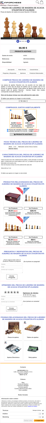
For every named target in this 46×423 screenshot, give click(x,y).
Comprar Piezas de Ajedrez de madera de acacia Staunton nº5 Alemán (23, 81)
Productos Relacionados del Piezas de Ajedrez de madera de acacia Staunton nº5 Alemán (23, 184)
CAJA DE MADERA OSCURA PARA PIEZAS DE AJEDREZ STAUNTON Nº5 (13, 214)
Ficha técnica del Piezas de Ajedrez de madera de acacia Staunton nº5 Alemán (23, 143)
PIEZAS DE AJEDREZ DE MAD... (23, 129)
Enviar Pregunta (12, 276)
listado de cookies (32, 406)
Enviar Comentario (11, 309)
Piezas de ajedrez (13, 5)
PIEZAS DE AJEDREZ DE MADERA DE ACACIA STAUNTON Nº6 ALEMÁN (13, 243)
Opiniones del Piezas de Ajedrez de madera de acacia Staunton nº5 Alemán (23, 286)
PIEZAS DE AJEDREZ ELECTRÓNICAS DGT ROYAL (33, 213)
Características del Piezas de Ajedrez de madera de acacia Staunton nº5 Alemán (23, 155)
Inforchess (3, 5)
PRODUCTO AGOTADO (23, 51)
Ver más (23, 101)
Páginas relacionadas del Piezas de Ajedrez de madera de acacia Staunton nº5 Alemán (23, 318)
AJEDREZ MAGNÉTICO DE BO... (22, 131)
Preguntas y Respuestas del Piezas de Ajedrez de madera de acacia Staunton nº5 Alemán (23, 253)
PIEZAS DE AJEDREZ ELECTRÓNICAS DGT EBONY (33, 242)
